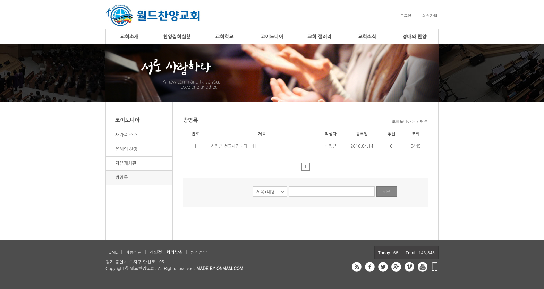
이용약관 (133, 252)
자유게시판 (125, 163)
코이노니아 (272, 36)
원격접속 (198, 252)
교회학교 (224, 36)
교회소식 (367, 36)
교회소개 (129, 36)
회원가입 (429, 16)
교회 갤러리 (319, 36)
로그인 (405, 16)
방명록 (121, 177)
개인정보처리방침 (166, 252)
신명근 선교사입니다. (230, 146)
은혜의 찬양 (126, 149)
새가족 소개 (126, 135)
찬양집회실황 (177, 36)
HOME (111, 252)
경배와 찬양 (414, 36)
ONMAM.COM (229, 268)
